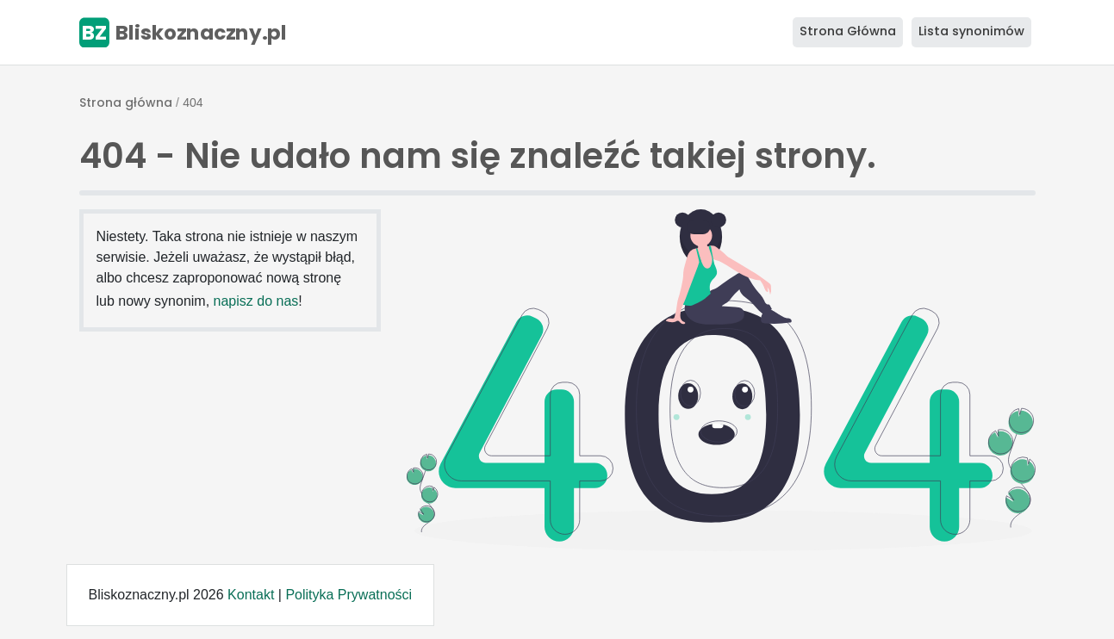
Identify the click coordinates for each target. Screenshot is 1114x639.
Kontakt (250, 594)
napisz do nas (256, 301)
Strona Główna (848, 31)
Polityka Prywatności (348, 594)
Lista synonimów (971, 31)
